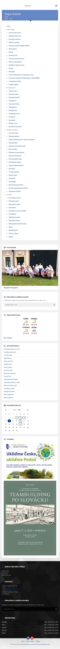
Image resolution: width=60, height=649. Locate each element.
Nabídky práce (8, 364)
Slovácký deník (8, 370)
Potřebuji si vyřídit (9, 388)
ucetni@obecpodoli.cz (12, 590)
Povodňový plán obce (10, 352)
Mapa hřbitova (8, 358)
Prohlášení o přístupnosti (31, 644)
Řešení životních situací (10, 385)
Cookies (22, 644)
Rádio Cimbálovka (9, 394)
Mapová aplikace (8, 397)
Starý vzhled (40, 644)
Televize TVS (7, 376)
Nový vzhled (47, 644)
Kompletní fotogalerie (11, 288)
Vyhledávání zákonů (9, 391)
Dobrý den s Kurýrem (10, 373)
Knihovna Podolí (8, 361)
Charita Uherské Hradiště (11, 379)
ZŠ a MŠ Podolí (8, 355)
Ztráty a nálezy (8, 367)
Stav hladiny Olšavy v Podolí (11, 349)
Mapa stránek (30, 641)
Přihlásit (38, 641)
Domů (6, 18)
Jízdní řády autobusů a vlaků (12, 382)
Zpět (11, 18)
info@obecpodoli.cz (11, 588)
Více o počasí (8, 338)
